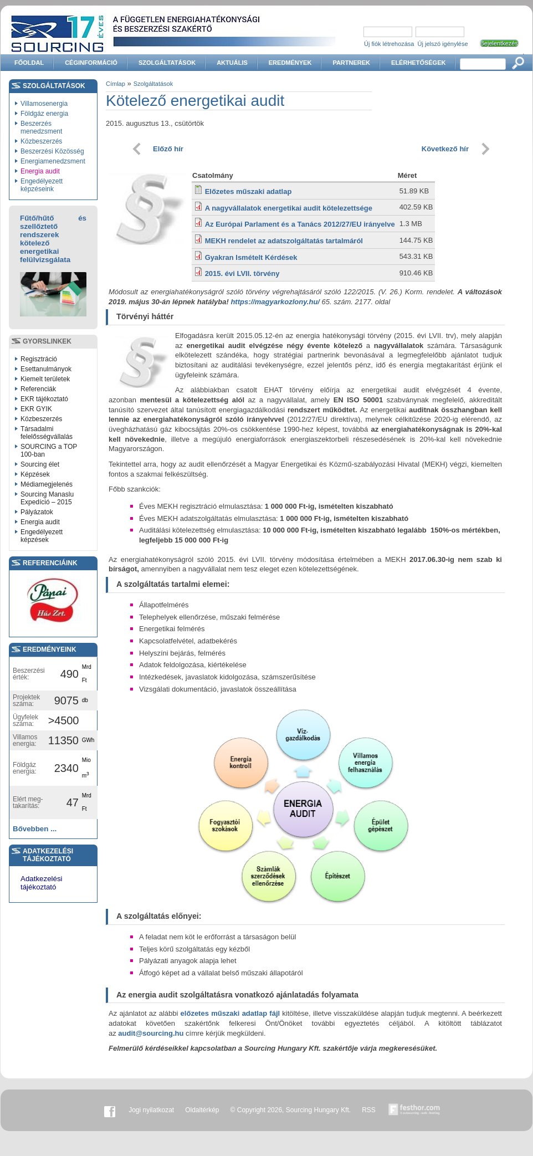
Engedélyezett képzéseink (41, 185)
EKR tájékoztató (44, 399)
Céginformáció (91, 62)
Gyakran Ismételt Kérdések (251, 257)
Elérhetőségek (418, 62)
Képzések (35, 474)
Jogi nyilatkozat (151, 1110)
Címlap (115, 83)
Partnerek (351, 62)
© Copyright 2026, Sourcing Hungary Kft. (290, 1110)
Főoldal (29, 62)
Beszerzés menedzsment (41, 127)
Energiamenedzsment (52, 161)
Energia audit (40, 171)
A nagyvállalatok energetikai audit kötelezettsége (288, 208)
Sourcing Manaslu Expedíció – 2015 (47, 498)
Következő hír (445, 149)
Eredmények (290, 62)
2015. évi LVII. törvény (242, 273)
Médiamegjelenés (46, 484)
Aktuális (232, 62)
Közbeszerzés (41, 141)
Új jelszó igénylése (443, 43)
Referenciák (38, 389)
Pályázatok (36, 512)
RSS (369, 1110)
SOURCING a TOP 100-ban (48, 450)
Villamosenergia (44, 104)
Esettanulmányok (45, 369)
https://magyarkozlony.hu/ (275, 302)
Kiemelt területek (45, 379)
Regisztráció (38, 359)
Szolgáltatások (167, 62)
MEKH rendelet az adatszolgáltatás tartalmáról (284, 241)
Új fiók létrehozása (389, 43)
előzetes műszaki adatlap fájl (230, 1013)
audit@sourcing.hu (150, 1033)
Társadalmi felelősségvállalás (46, 433)
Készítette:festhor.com (414, 1110)
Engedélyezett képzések (41, 536)
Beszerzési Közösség (52, 151)
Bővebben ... (35, 829)
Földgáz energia (44, 113)
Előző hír (168, 149)
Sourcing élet (39, 464)
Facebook (109, 1110)
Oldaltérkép (202, 1110)
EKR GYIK (36, 409)
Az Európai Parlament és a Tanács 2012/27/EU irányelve (300, 224)
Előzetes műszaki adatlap (248, 191)
